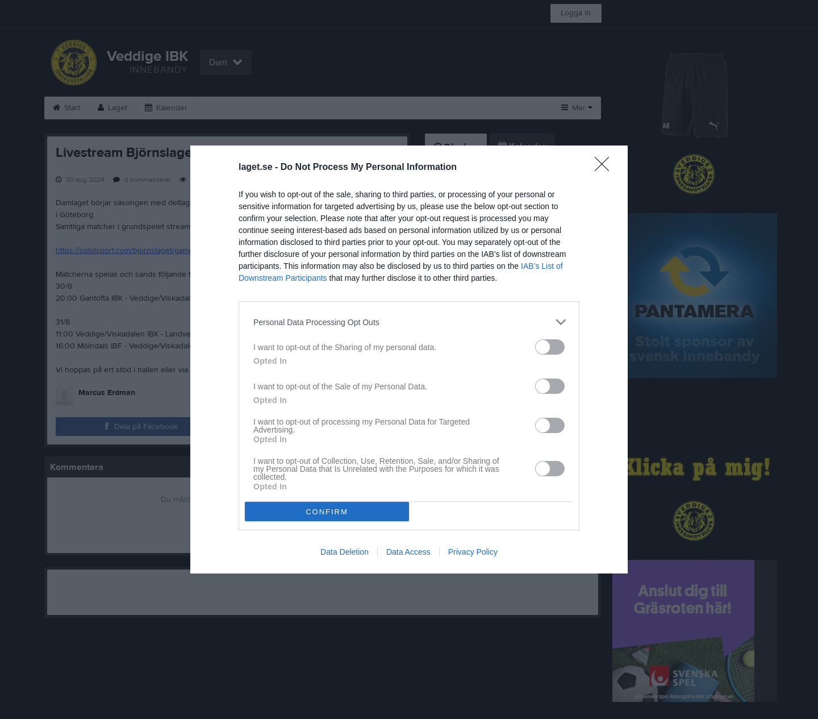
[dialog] (409, 359)
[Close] (605, 167)
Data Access (408, 551)
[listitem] (409, 322)
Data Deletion (344, 551)
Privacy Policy (473, 551)
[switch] (550, 347)
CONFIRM (327, 512)
